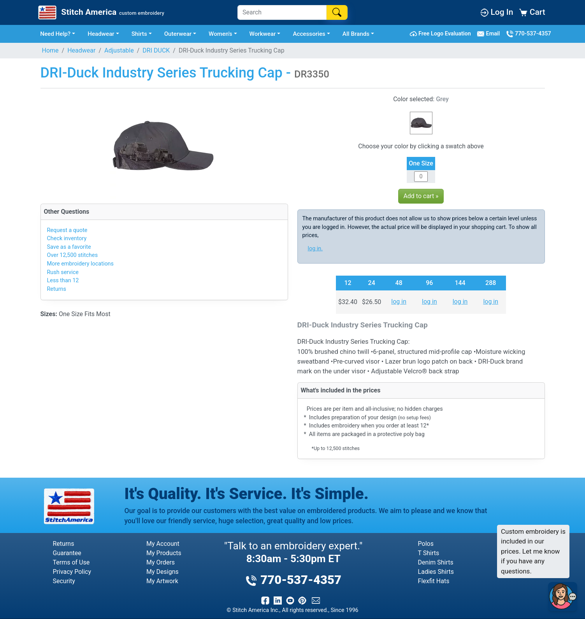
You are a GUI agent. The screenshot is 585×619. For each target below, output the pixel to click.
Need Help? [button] (55, 33)
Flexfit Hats (434, 581)
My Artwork (162, 581)
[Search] (282, 12)
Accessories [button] (309, 33)
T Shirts (428, 553)
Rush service (63, 272)
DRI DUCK (156, 50)
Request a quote (67, 230)
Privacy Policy (72, 571)
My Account (162, 543)
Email (490, 34)
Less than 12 (63, 280)
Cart (532, 12)
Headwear (81, 50)
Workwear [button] (262, 33)
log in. (315, 248)
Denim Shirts (435, 562)
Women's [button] (220, 33)
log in (398, 301)
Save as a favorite (69, 247)
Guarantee (67, 553)
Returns (56, 289)
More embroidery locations (80, 263)
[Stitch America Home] (100, 12)
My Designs (162, 571)
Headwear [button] (101, 33)
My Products (163, 553)
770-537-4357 (528, 34)
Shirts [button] (139, 33)
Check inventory (67, 238)
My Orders (160, 562)
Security (64, 581)
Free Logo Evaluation (441, 34)
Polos (426, 543)
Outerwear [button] (178, 33)
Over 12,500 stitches (72, 255)
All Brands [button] (356, 33)
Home (50, 50)
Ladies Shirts (436, 571)
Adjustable (119, 50)
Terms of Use (71, 562)
